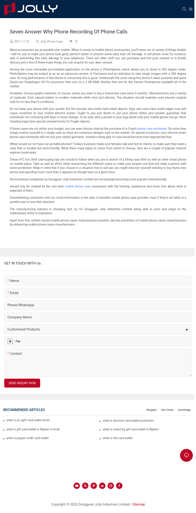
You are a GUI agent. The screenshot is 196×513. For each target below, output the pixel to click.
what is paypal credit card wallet (27, 438)
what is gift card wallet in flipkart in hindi (33, 429)
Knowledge (184, 409)
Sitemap (138, 504)
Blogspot (151, 409)
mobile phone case (78, 186)
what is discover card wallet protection (128, 420)
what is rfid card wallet (117, 438)
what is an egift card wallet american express (28, 420)
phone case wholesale (152, 128)
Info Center (167, 409)
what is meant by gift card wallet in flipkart (131, 429)
